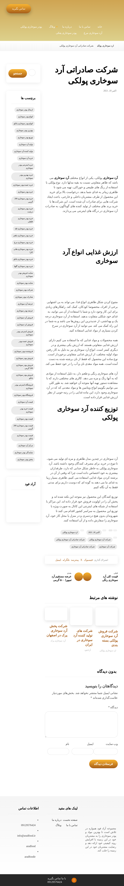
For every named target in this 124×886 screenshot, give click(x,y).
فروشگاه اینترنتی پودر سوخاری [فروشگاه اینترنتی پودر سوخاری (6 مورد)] (24, 386)
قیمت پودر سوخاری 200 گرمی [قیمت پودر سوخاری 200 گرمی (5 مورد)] (23, 427)
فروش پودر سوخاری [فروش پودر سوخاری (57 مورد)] (24, 358)
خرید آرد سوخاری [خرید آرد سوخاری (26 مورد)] (26, 158)
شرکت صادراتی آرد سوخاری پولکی (70, 539)
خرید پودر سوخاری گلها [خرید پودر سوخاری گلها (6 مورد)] (23, 266)
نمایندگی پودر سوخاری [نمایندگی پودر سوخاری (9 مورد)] (24, 452)
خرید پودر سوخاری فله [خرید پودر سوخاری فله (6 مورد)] (24, 228)
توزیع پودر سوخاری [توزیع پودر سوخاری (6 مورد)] (25, 137)
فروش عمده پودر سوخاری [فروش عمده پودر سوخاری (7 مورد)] (26, 343)
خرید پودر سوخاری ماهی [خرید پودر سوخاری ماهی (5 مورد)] (23, 235)
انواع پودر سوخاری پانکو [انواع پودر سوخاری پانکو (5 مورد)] (23, 123)
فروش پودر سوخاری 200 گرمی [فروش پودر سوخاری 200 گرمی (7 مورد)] (24, 366)
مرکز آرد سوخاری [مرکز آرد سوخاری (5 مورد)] (25, 445)
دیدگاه (113, 708)
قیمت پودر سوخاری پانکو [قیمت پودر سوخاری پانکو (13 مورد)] (25, 437)
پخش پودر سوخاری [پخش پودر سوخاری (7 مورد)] (25, 459)
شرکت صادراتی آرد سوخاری (83, 546)
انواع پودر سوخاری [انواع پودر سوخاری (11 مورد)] (25, 116)
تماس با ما (72, 826)
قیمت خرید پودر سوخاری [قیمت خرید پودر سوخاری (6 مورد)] (26, 410)
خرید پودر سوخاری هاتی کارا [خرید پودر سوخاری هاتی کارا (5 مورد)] (23, 250)
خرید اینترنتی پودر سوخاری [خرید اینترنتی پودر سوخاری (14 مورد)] (26, 166)
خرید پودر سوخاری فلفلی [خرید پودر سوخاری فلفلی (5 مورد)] (25, 220)
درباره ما (56, 820)
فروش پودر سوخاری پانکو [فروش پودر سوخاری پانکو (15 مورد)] (24, 376)
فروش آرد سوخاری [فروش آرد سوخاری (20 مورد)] (25, 318)
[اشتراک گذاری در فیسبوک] (92, 560)
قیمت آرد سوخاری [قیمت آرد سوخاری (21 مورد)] (25, 402)
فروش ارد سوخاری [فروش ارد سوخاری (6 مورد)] (25, 324)
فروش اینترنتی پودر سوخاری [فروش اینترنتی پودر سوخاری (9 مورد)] (25, 333)
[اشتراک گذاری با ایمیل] (53, 560)
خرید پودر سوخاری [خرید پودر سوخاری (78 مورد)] (25, 192)
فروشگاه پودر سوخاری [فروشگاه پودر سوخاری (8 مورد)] (23, 395)
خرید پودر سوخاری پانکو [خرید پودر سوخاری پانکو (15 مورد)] (23, 259)
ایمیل (90, 745)
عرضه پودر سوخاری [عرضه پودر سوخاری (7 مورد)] (25, 311)
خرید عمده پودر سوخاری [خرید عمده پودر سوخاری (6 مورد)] (23, 185)
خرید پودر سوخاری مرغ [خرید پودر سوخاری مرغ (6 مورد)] (23, 242)
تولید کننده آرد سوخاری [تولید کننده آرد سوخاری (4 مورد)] (23, 151)
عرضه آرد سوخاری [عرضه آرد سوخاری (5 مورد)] (25, 304)
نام (67, 745)
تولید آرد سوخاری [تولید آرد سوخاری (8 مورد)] (26, 144)
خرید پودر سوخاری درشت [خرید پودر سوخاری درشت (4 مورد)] (25, 210)
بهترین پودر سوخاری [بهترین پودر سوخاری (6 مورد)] (24, 130)
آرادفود (87, 651)
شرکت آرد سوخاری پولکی (100, 539)
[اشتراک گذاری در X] (83, 560)
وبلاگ (58, 826)
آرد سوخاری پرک (58, 641)
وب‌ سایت (112, 745)
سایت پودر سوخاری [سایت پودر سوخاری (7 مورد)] (25, 283)
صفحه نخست (70, 820)
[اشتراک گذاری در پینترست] (75, 560)
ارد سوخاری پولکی (70, 532)
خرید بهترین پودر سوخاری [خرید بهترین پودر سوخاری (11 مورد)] (26, 176)
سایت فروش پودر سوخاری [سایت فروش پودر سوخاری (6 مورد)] (25, 274)
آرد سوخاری (110, 178)
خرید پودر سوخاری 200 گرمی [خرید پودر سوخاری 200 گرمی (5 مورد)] (23, 200)
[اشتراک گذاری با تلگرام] (63, 560)
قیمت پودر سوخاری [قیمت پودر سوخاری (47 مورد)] (25, 419)
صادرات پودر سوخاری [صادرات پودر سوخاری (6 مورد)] (24, 297)
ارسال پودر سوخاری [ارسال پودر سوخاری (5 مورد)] (24, 110)
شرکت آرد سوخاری (107, 546)
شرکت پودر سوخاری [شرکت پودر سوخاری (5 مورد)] (24, 290)
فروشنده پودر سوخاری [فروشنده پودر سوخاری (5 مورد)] (23, 351)
